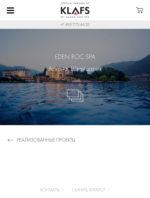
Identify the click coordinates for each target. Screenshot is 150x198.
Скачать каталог (89, 190)
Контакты (50, 190)
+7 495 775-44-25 (75, 24)
